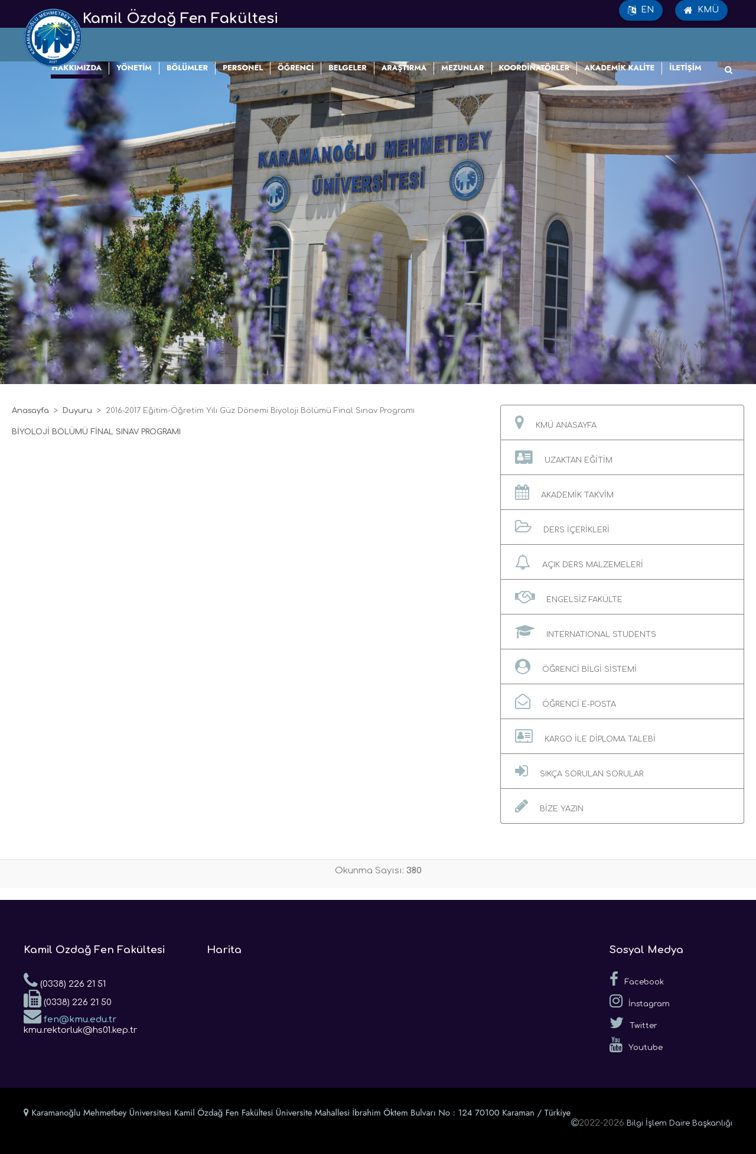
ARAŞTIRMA (404, 67)
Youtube (636, 1044)
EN (641, 10)
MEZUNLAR (462, 67)
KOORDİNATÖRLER (534, 67)
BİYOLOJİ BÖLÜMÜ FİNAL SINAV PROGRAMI (96, 432)
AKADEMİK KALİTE (619, 67)
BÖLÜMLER (187, 67)
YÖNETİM (134, 67)
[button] (622, 422)
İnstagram (640, 1001)
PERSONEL (243, 67)
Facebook (637, 979)
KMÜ (701, 10)
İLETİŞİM (685, 67)
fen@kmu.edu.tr (70, 1016)
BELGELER (347, 67)
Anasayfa (30, 411)
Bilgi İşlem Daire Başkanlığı (679, 1123)
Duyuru (77, 411)
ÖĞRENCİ (296, 67)
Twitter (633, 1023)
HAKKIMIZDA (77, 67)
